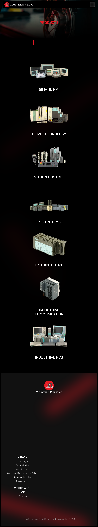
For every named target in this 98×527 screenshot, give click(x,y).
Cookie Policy (22, 481)
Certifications (22, 469)
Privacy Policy (22, 465)
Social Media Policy (22, 477)
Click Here (23, 496)
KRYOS (72, 519)
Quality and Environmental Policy (22, 473)
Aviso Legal (22, 461)
